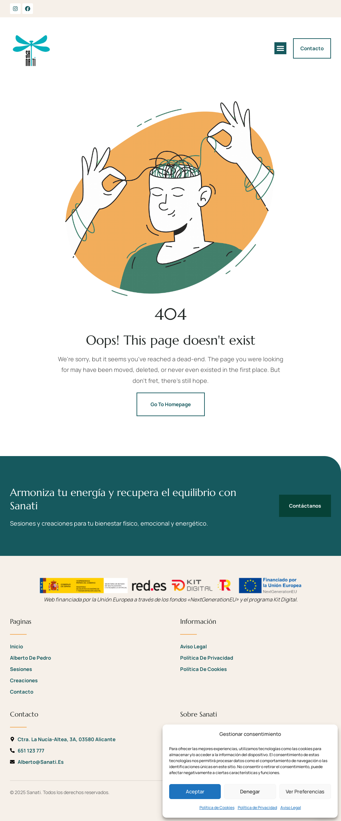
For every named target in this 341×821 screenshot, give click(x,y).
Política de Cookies (216, 807)
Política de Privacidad (257, 807)
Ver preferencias (305, 791)
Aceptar (195, 791)
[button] (280, 48)
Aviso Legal (290, 807)
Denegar (250, 791)
